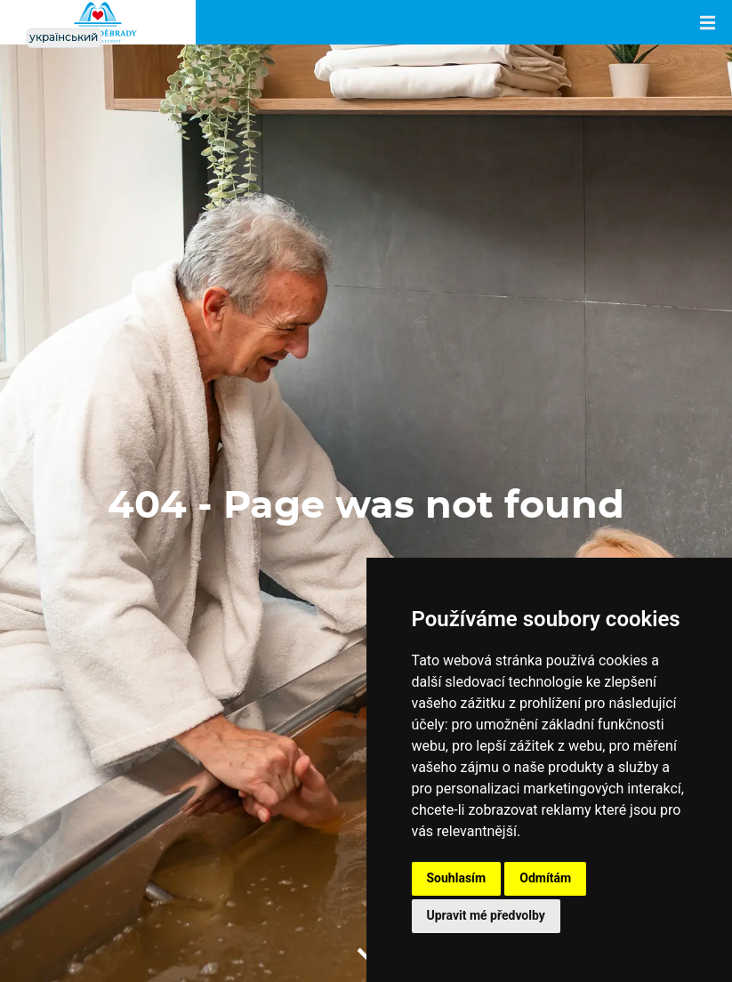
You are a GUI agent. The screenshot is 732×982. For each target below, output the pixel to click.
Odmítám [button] (545, 878)
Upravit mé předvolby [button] (486, 915)
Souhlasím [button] (457, 878)
